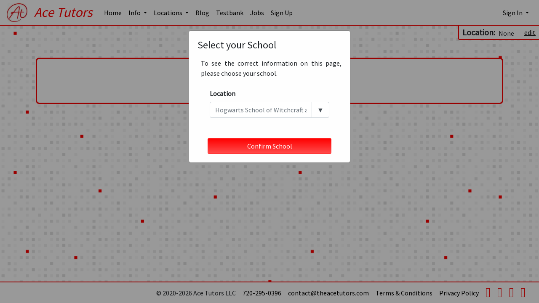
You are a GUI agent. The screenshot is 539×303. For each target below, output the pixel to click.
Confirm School (269, 146)
